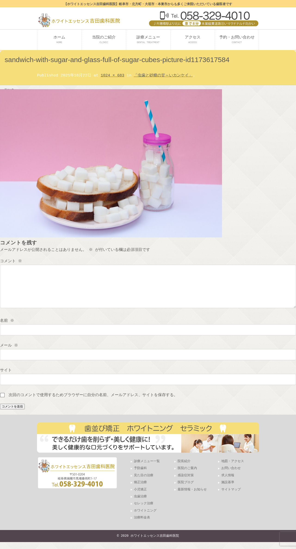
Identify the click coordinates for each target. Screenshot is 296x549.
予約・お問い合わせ (237, 39)
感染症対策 (186, 482)
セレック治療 (143, 510)
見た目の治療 (143, 482)
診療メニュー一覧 (147, 468)
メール (9, 352)
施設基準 (227, 489)
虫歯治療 (140, 503)
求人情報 (227, 482)
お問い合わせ (231, 475)
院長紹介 (184, 468)
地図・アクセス (232, 468)
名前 (7, 327)
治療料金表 (142, 524)
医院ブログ (186, 489)
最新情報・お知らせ (192, 496)
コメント (11, 261)
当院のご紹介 (104, 39)
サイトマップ (231, 496)
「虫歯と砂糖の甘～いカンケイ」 (163, 75)
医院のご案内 (187, 475)
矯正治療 (140, 489)
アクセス (192, 39)
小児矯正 (140, 496)
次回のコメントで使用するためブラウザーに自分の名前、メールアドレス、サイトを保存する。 (93, 402)
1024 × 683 (112, 75)
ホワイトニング (145, 517)
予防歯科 (140, 475)
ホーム (59, 39)
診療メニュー (148, 39)
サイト (6, 377)
